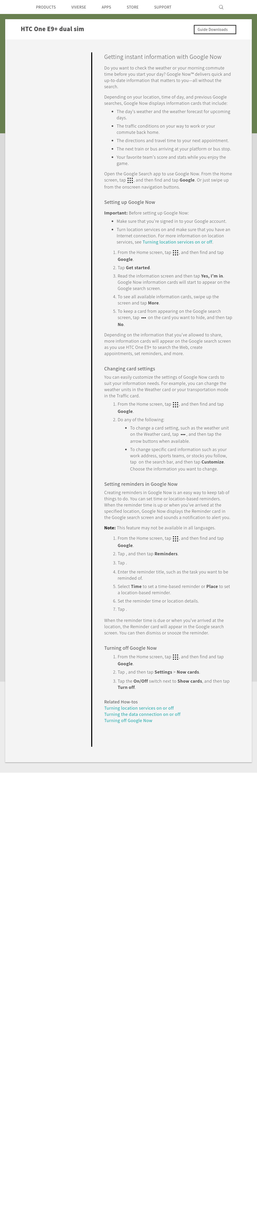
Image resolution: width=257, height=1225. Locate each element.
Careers (162, 1099)
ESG (159, 1071)
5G (39, 1071)
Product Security (171, 1092)
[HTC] (14, 7)
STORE (141, 7)
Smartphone (49, 1078)
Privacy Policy (168, 1085)
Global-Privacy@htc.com (223, 1154)
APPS (113, 7)
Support (33, 1021)
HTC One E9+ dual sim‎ (72, 1021)
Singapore (26, 1083)
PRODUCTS (47, 7)
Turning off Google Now (131, 803)
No (222, 835)
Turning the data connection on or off (146, 797)
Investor (163, 1078)
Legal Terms (237, 1141)
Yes (202, 835)
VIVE (42, 1098)
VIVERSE (83, 7)
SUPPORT (173, 7)
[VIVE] (242, 7)
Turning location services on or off (141, 791)
